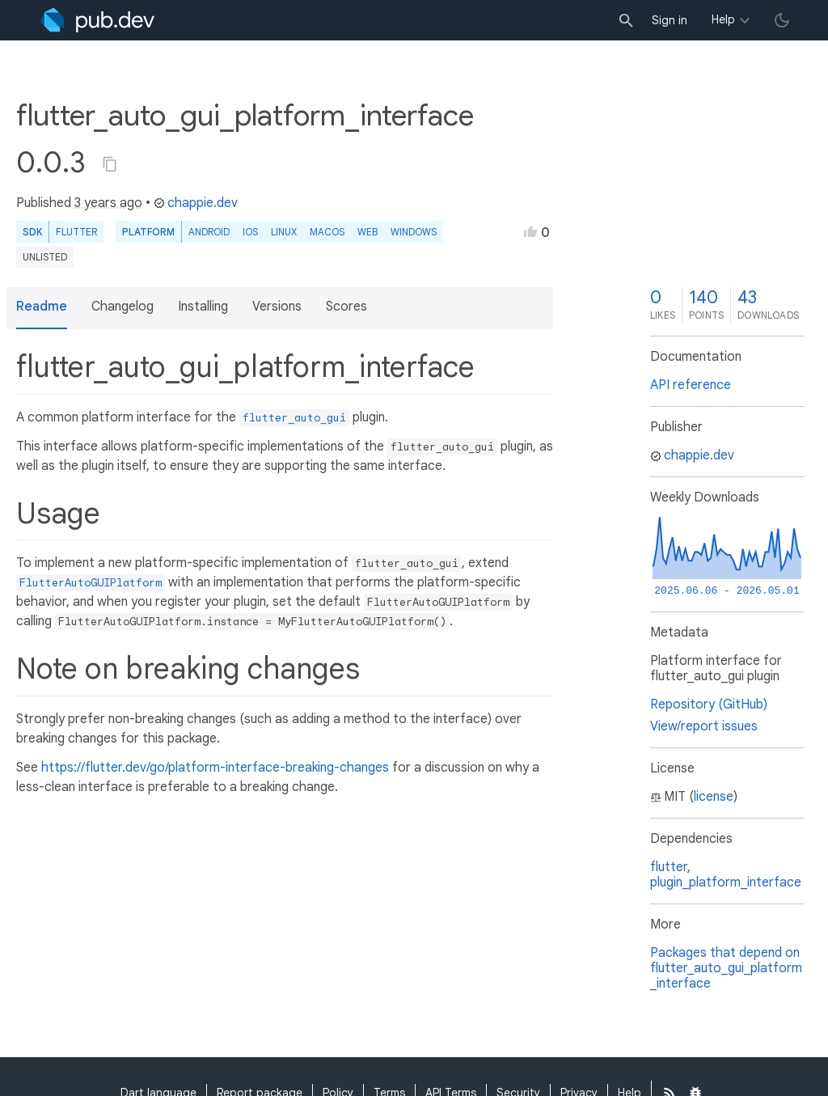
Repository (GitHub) (708, 704)
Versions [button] (277, 306)
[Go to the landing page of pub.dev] (97, 20)
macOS (327, 232)
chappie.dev (196, 203)
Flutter (76, 232)
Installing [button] (203, 306)
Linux (284, 232)
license (713, 797)
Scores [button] (346, 306)
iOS (250, 232)
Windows (414, 232)
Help (723, 19)
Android (209, 232)
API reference (690, 385)
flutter (668, 867)
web (367, 232)
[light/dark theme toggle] (782, 20)
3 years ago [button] (108, 203)
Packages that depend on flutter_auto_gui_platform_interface (726, 968)
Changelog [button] (122, 306)
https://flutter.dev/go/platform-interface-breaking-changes (215, 768)
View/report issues (704, 726)
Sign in (669, 20)
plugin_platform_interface (725, 882)
